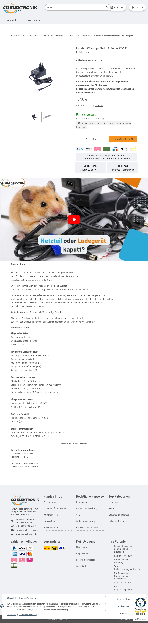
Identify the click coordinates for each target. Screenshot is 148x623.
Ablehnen (123, 613)
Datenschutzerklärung (86, 508)
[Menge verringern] (79, 139)
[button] (117, 7)
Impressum (81, 501)
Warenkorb (81, 566)
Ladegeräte (114, 501)
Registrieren (82, 553)
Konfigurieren (123, 606)
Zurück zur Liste (18, 36)
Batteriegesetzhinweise (87, 527)
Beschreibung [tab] (18, 264)
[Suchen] (74, 7)
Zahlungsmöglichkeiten (55, 508)
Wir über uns (50, 501)
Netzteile (113, 508)
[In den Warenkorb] (13, 44)
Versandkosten (51, 514)
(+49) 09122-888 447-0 (90, 169)
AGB (78, 514)
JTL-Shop (133, 619)
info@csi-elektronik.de (123, 169)
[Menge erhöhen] (101, 139)
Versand (99, 105)
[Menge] (87, 139)
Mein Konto (81, 546)
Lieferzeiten (49, 521)
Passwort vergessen (85, 559)
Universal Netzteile (118, 521)
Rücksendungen (51, 527)
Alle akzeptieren (123, 599)
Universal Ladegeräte (119, 514)
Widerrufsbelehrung (85, 521)
